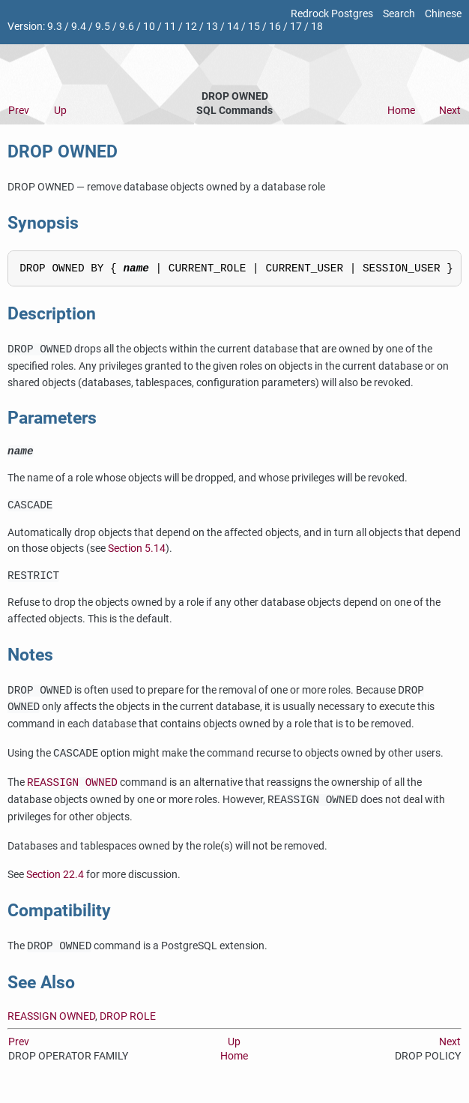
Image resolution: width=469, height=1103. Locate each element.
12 (191, 26)
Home (401, 110)
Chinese (443, 13)
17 (296, 26)
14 (233, 26)
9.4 (78, 26)
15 (254, 26)
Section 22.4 (55, 884)
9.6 (126, 26)
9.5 (102, 26)
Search (399, 13)
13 (212, 26)
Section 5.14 (137, 556)
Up (60, 110)
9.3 (54, 26)
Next (450, 110)
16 (275, 26)
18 (317, 26)
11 (170, 26)
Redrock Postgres (332, 13)
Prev (18, 110)
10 (149, 26)
